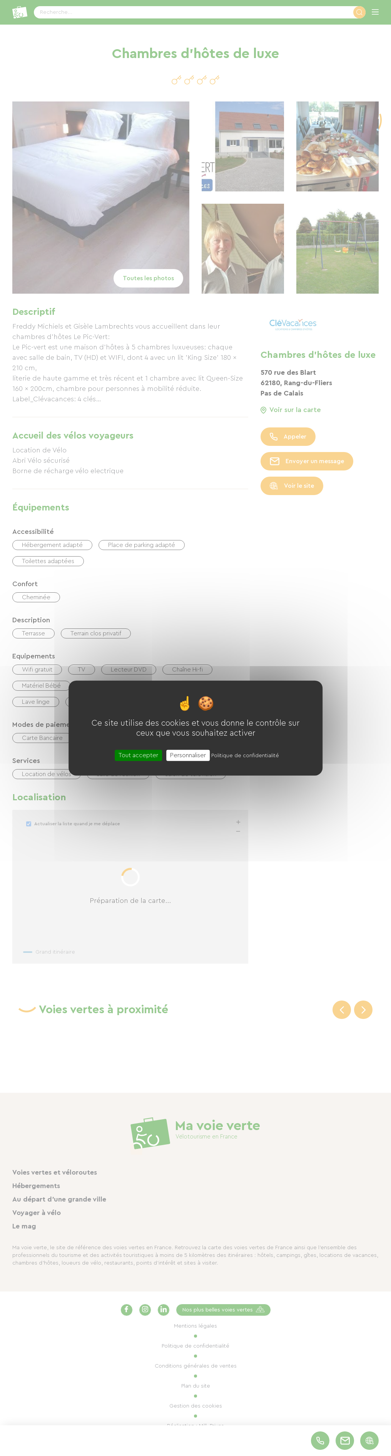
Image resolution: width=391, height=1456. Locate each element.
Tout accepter (138, 755)
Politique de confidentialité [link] (245, 755)
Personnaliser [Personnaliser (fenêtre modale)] (188, 755)
